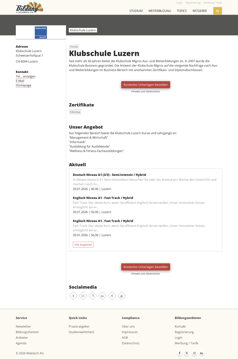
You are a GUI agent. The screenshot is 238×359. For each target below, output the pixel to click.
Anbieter (22, 338)
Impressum (130, 332)
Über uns (128, 326)
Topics (182, 11)
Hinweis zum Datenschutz (145, 91)
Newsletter (23, 326)
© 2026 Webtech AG (30, 353)
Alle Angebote (83, 244)
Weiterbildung (159, 11)
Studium (135, 11)
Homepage (23, 85)
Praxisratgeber (79, 326)
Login (178, 338)
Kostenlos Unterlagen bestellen (146, 85)
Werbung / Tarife (186, 343)
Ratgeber (200, 11)
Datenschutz (131, 343)
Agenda (21, 343)
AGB (125, 338)
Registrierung (184, 332)
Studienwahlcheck (81, 332)
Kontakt (180, 326)
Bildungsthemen (27, 332)
